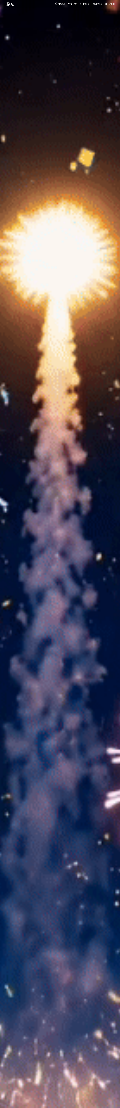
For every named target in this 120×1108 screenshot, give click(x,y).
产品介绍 (73, 3)
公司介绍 (60, 3)
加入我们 (110, 3)
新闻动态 (97, 3)
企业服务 (85, 3)
